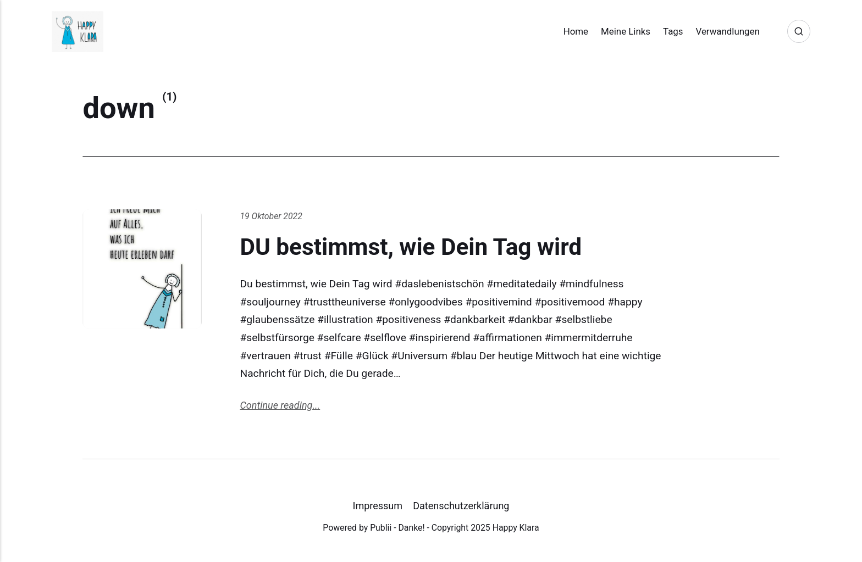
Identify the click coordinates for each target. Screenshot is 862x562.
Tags (673, 31)
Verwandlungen (728, 31)
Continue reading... (280, 405)
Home (575, 31)
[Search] (798, 31)
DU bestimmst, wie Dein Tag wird (411, 246)
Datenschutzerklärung (461, 505)
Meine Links (625, 31)
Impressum (378, 505)
